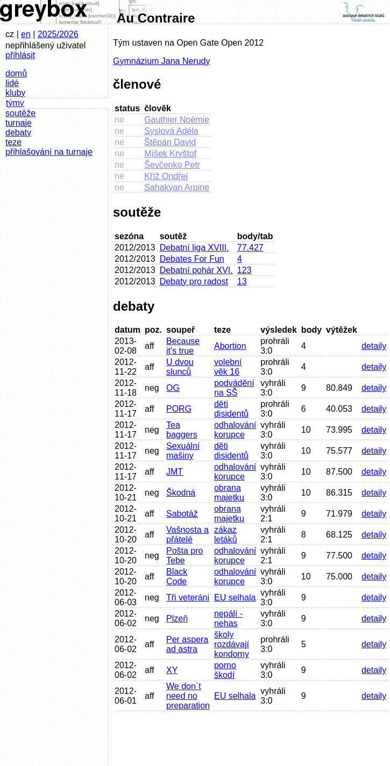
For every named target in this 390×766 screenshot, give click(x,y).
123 (244, 270)
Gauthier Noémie (176, 119)
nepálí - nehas (228, 618)
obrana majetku (229, 492)
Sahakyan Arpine (176, 187)
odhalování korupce (235, 429)
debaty (18, 132)
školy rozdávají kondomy (231, 644)
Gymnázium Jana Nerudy (161, 61)
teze (13, 142)
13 (242, 281)
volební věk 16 (228, 366)
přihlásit (20, 55)
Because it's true (183, 346)
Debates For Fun (192, 258)
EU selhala (235, 597)
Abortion (230, 345)
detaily (373, 345)
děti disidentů (231, 408)
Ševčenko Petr (172, 164)
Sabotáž (182, 513)
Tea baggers (181, 429)
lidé (12, 83)
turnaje (18, 122)
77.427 (250, 247)
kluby (15, 92)
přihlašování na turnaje (49, 151)
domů (16, 73)
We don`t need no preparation (188, 696)
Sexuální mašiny (183, 450)
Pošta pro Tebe (184, 555)
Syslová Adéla (171, 130)
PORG (179, 408)
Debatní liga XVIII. (194, 247)
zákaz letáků (225, 534)
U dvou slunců (180, 366)
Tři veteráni (187, 597)
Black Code (176, 576)
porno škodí (225, 670)
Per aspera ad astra (187, 644)
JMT (174, 471)
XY (172, 670)
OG (173, 387)
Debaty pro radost (194, 281)
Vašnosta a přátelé (187, 534)
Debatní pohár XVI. (196, 270)
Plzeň (177, 618)
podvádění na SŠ (234, 387)
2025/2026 (58, 34)
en (26, 34)
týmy (15, 103)
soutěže (20, 113)
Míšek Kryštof (170, 153)
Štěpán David (170, 142)
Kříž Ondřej (166, 176)
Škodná (180, 492)
